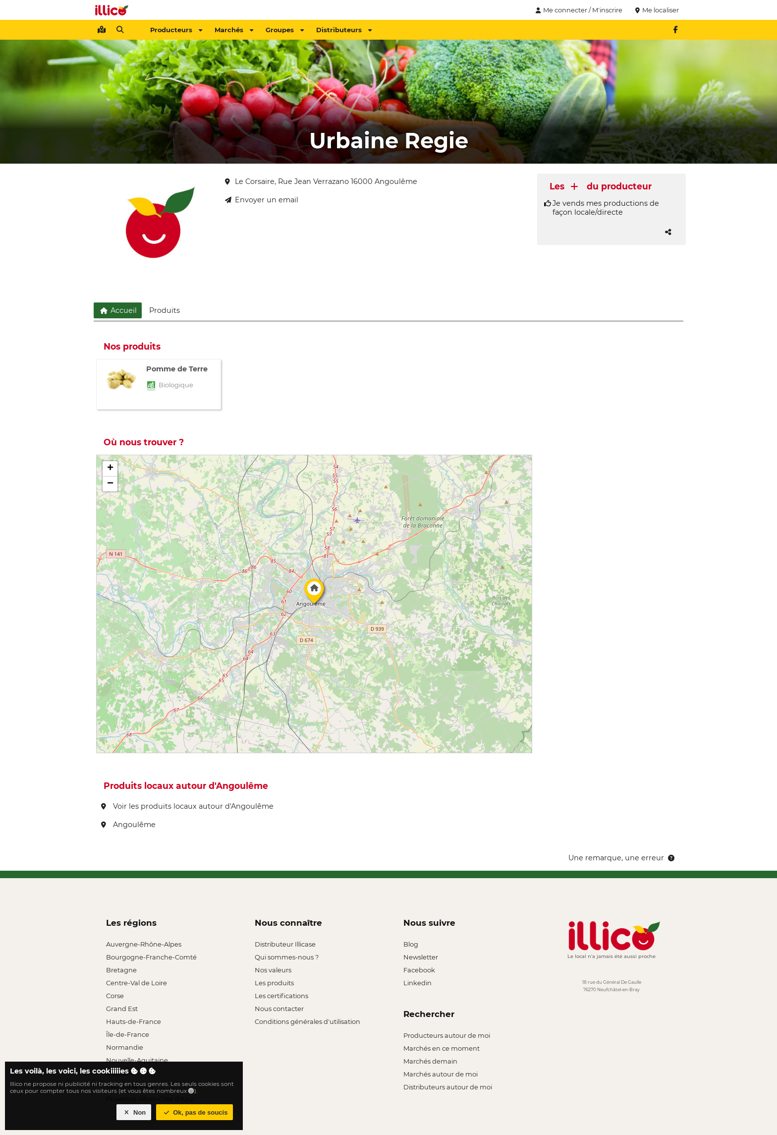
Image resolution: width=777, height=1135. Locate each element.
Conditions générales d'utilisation (307, 1021)
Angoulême (128, 824)
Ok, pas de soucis (195, 1112)
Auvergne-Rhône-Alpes (143, 944)
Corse (115, 996)
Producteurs (176, 30)
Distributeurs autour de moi (447, 1087)
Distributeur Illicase (285, 944)
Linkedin (417, 983)
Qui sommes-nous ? (287, 957)
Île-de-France (127, 1034)
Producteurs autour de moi (446, 1035)
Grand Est (122, 1009)
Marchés (234, 30)
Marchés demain (430, 1061)
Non (134, 1112)
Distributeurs (344, 30)
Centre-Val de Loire (136, 983)
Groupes (285, 30)
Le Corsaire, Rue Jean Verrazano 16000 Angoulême (321, 181)
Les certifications (281, 996)
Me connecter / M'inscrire (577, 10)
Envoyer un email (261, 199)
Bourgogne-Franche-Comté (151, 957)
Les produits (274, 983)
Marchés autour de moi (440, 1074)
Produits (164, 310)
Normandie (124, 1047)
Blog (410, 944)
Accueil (118, 310)
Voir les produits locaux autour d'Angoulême (187, 806)
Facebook (419, 970)
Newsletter (420, 957)
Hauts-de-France (133, 1021)
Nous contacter (279, 1009)
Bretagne (121, 970)
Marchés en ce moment (441, 1048)
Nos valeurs (273, 970)
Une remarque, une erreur (622, 857)
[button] (314, 593)
